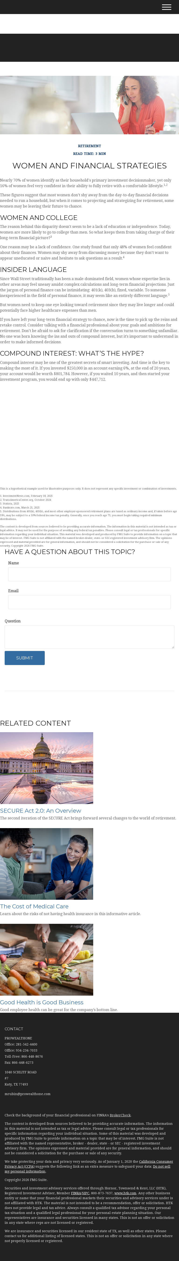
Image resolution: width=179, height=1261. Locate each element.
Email (13, 591)
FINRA (76, 1193)
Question (13, 621)
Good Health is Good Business (41, 1002)
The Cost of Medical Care (34, 906)
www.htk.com (125, 1193)
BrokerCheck (120, 1115)
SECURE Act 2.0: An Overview (40, 810)
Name (13, 563)
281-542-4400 (89, 16)
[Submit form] (25, 658)
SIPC (85, 1193)
